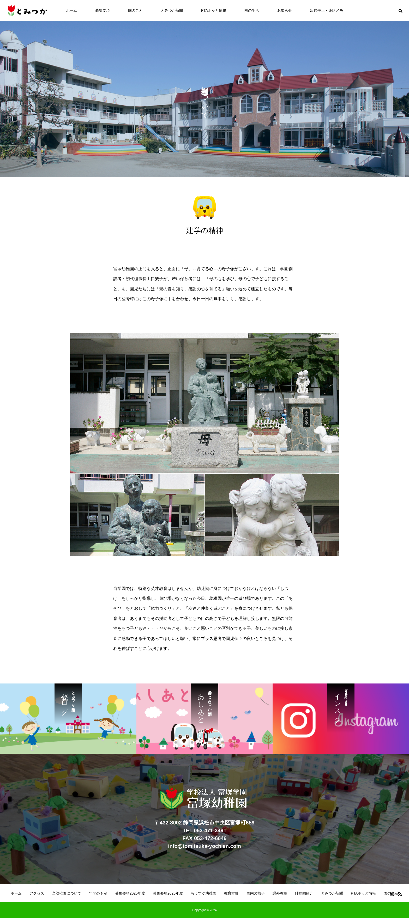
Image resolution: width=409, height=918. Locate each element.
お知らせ (284, 10)
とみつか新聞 (172, 10)
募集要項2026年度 (168, 893)
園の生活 (251, 10)
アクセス (36, 893)
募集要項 (102, 10)
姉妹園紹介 (304, 893)
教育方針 (231, 893)
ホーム (71, 10)
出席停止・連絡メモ (326, 10)
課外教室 (280, 893)
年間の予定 (98, 893)
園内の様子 (255, 893)
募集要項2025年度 (130, 893)
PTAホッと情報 (213, 10)
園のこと (135, 10)
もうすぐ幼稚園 (203, 893)
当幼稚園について (66, 893)
